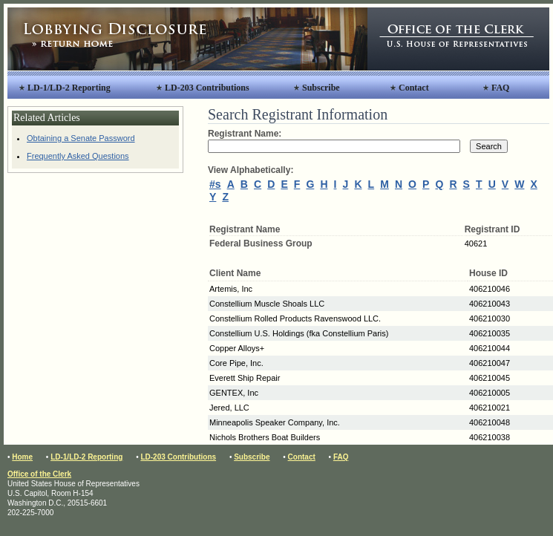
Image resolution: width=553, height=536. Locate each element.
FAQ (500, 87)
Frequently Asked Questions (78, 155)
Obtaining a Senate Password (81, 138)
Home (22, 457)
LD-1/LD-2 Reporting (69, 87)
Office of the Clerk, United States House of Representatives (458, 39)
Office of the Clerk (39, 474)
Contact (414, 87)
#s (215, 184)
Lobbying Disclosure (187, 39)
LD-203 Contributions (207, 87)
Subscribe (321, 87)
